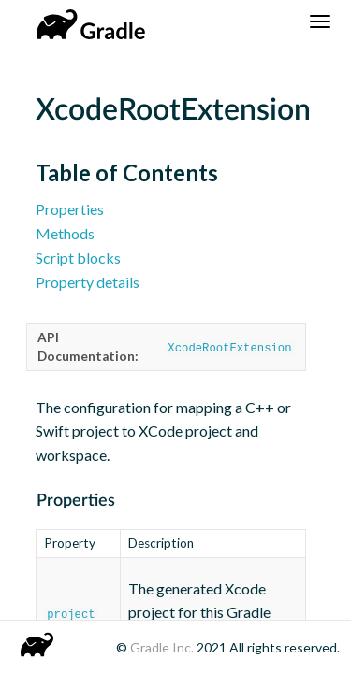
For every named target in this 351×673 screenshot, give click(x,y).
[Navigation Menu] (320, 21)
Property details (87, 282)
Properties (70, 209)
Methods (65, 233)
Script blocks (78, 257)
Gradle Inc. (163, 647)
